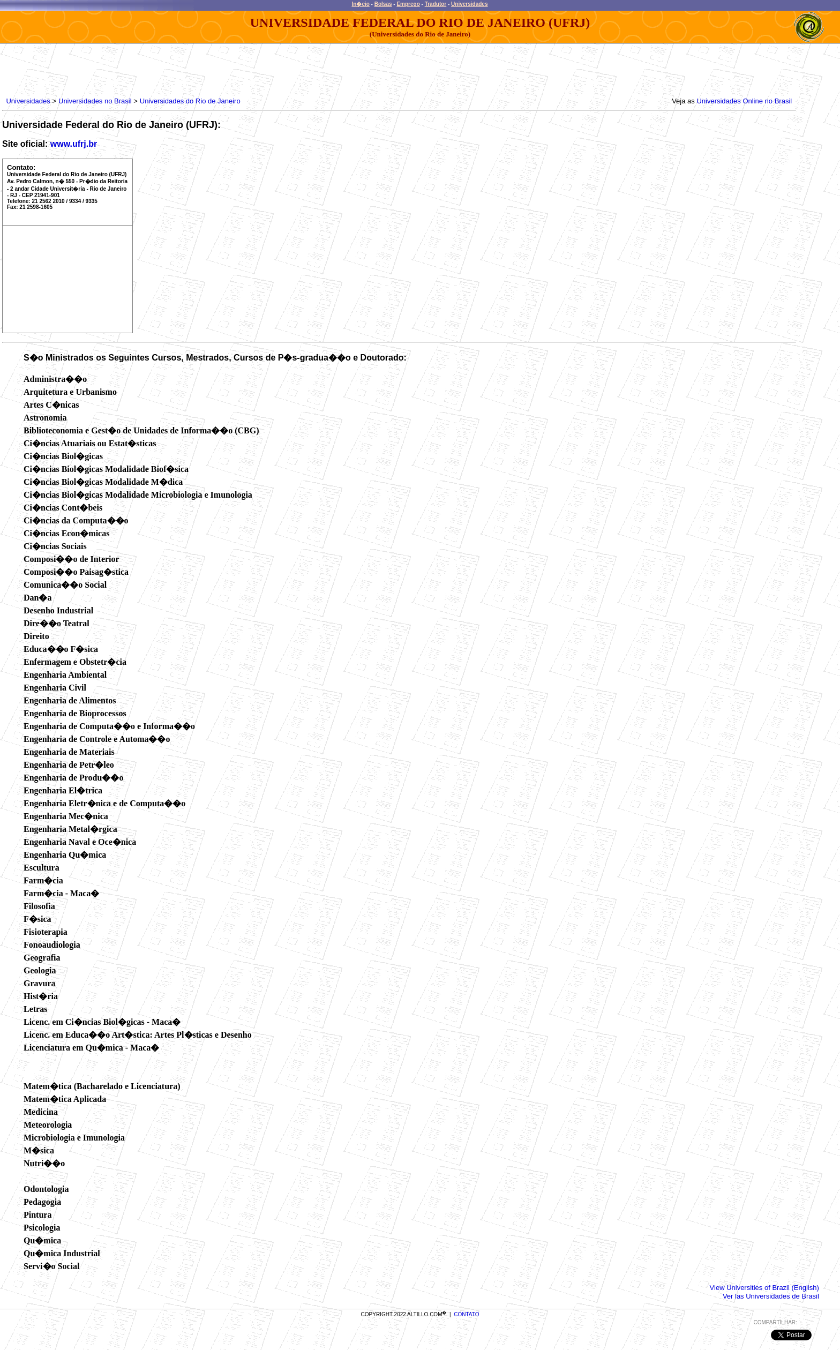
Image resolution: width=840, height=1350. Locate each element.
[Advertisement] (199, 67)
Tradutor (436, 4)
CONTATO (466, 1314)
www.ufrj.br (73, 143)
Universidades (469, 4)
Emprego (407, 4)
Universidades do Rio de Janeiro (190, 101)
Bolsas (383, 4)
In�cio (361, 4)
